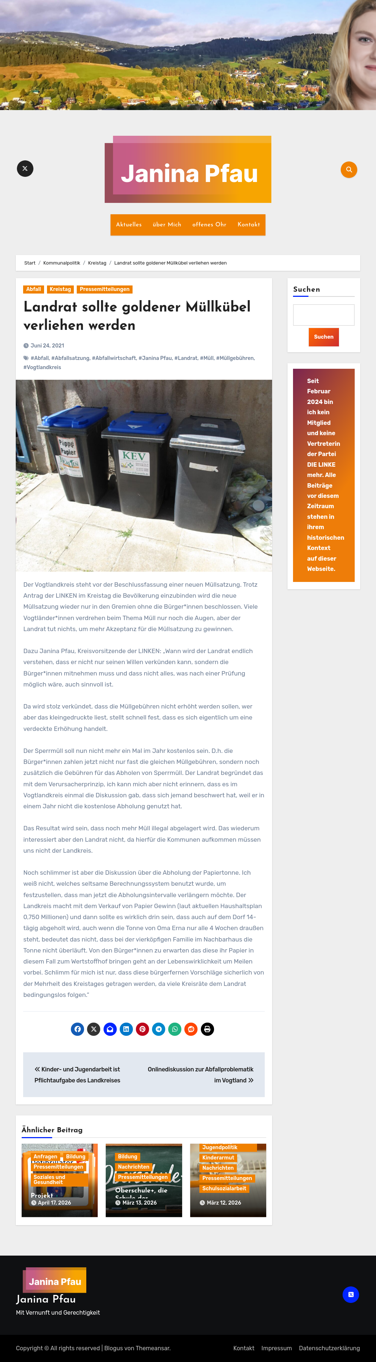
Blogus (113, 1348)
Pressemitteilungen (104, 289)
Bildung (76, 1157)
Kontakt (249, 225)
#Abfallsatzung (70, 358)
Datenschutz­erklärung (329, 1348)
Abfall (33, 289)
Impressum (276, 1348)
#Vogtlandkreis (42, 367)
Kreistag (60, 289)
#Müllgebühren (235, 358)
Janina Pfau (46, 1299)
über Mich (167, 225)
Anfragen (46, 1157)
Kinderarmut (218, 1158)
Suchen (306, 290)
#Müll (207, 358)
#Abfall (40, 358)
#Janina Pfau (155, 358)
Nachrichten (133, 1167)
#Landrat (186, 358)
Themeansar (152, 1348)
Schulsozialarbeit (224, 1189)
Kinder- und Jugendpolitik (219, 1145)
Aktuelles (129, 225)
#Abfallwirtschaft (114, 358)
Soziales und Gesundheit (49, 1180)
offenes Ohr (209, 225)
